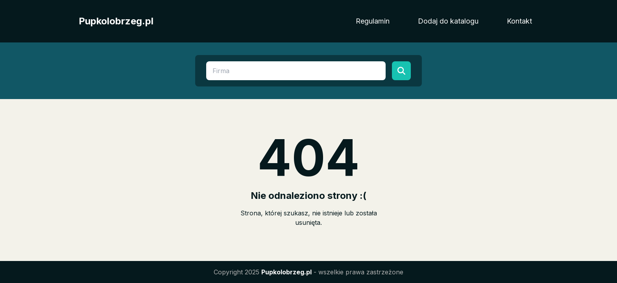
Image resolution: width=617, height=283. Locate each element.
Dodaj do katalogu (448, 21)
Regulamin (373, 21)
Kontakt (519, 21)
